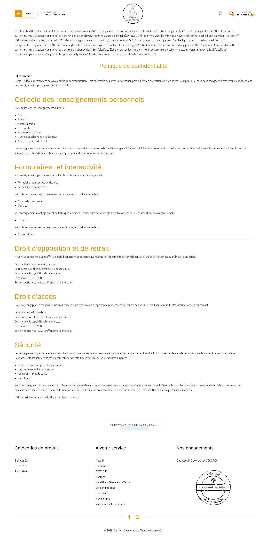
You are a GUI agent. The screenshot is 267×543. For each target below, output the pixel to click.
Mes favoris (102, 493)
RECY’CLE (101, 471)
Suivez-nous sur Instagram (133, 425)
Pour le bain (21, 471)
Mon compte (103, 498)
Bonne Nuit (21, 466)
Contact (100, 476)
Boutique (101, 466)
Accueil (100, 460)
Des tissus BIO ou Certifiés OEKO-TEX (197, 460)
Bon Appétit (21, 460)
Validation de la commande (111, 504)
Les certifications (105, 487)
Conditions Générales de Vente (113, 482)
